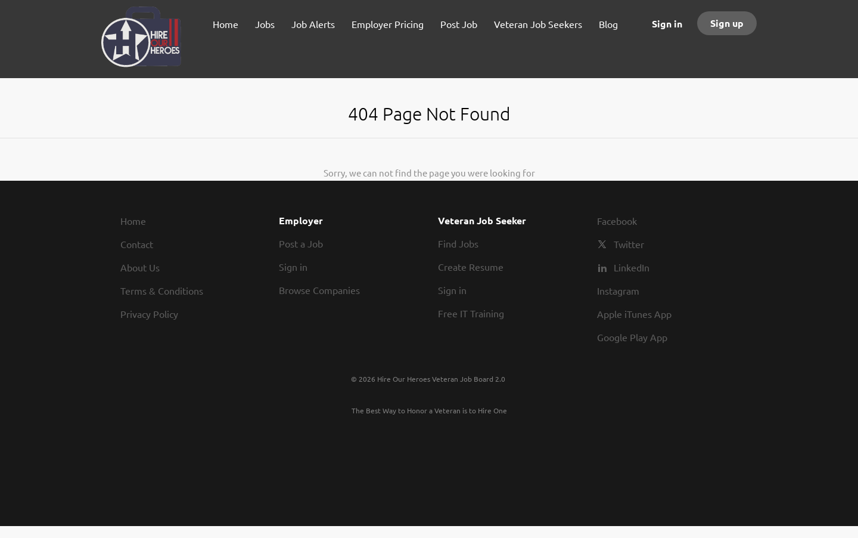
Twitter (629, 244)
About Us (140, 267)
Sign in (667, 23)
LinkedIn (631, 267)
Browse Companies (319, 290)
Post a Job (301, 243)
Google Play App (632, 337)
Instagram (618, 290)
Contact (136, 244)
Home (133, 221)
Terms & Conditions (161, 290)
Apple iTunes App (634, 314)
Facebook (617, 221)
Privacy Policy (149, 314)
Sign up (727, 23)
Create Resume (470, 267)
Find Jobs (458, 243)
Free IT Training (471, 313)
